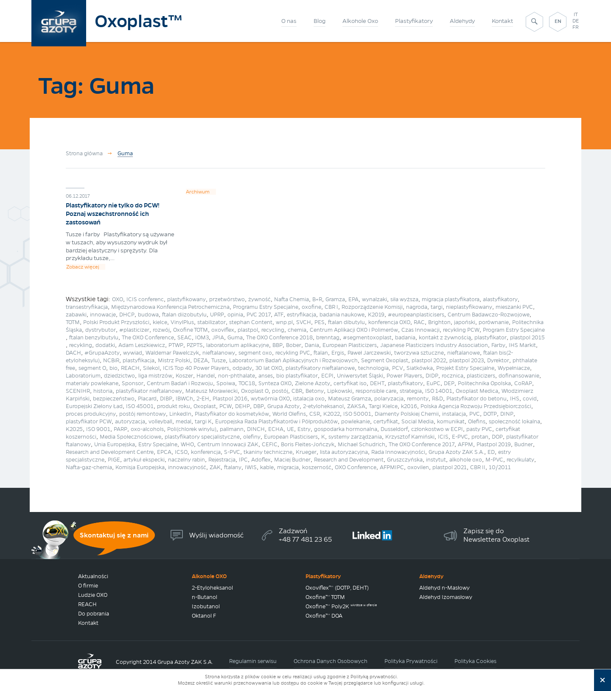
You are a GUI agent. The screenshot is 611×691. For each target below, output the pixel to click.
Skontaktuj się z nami (114, 535)
